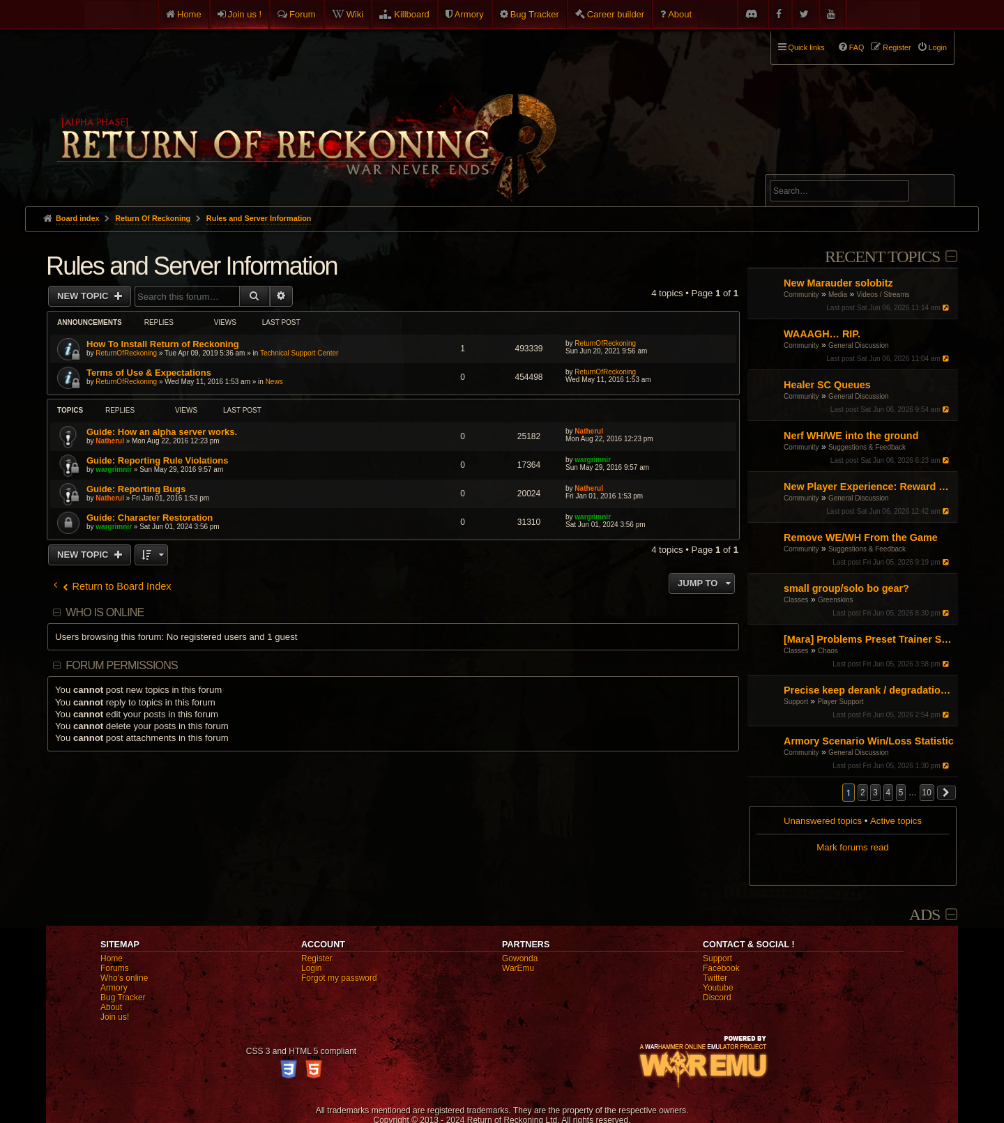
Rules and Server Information (191, 266)
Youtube (718, 988)
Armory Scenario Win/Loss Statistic (869, 741)
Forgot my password (339, 978)
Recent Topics (882, 256)
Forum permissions (122, 665)
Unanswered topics (823, 821)
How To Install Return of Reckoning (162, 344)
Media (837, 294)
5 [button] (901, 792)
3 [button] (875, 792)
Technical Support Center (299, 353)
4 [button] (888, 792)
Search (936, 193)
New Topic (84, 296)
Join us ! (244, 14)
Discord (717, 997)
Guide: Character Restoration (149, 517)
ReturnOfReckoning (126, 353)
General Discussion (858, 345)
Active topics (896, 821)
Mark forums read (852, 847)
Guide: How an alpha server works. (161, 432)
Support (796, 701)
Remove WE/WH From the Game (861, 537)
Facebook (721, 968)
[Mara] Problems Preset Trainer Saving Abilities (869, 639)
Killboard (411, 14)
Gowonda (520, 958)
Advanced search (813, 168)
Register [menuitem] (897, 47)
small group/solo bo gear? (846, 588)
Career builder (615, 14)
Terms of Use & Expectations (148, 372)
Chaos (828, 651)
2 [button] (862, 792)
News (274, 381)
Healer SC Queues (827, 384)
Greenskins (835, 600)
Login (311, 968)
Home (189, 14)
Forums (114, 968)
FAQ (857, 47)
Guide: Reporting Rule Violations (157, 460)
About (680, 14)
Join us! (114, 1017)
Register (317, 958)
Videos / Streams (883, 294)
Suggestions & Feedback (867, 447)
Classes (796, 600)
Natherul (110, 441)
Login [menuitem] (938, 47)
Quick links (807, 47)
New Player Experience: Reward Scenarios (869, 486)
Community (801, 294)
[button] (947, 793)
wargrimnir (114, 469)
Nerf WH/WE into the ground (851, 435)
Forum (302, 14)
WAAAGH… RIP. (822, 333)
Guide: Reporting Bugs (135, 489)
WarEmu (518, 968)
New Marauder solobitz (838, 283)
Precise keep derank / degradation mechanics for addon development (869, 690)
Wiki (355, 14)
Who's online (124, 978)
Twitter (715, 978)
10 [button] (926, 792)
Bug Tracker (534, 14)
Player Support (840, 701)
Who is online (105, 612)
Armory (469, 14)
